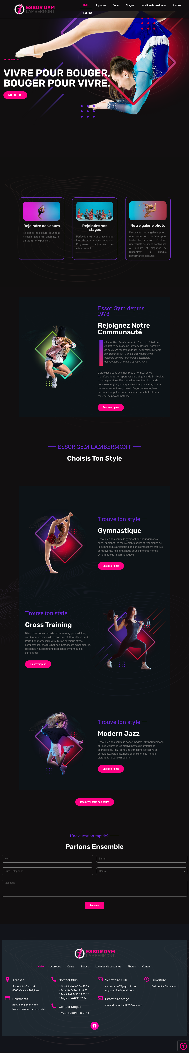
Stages (130, 5)
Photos (177, 5)
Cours (116, 5)
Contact (87, 12)
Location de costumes (153, 5)
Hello (86, 5)
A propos (101, 5)
